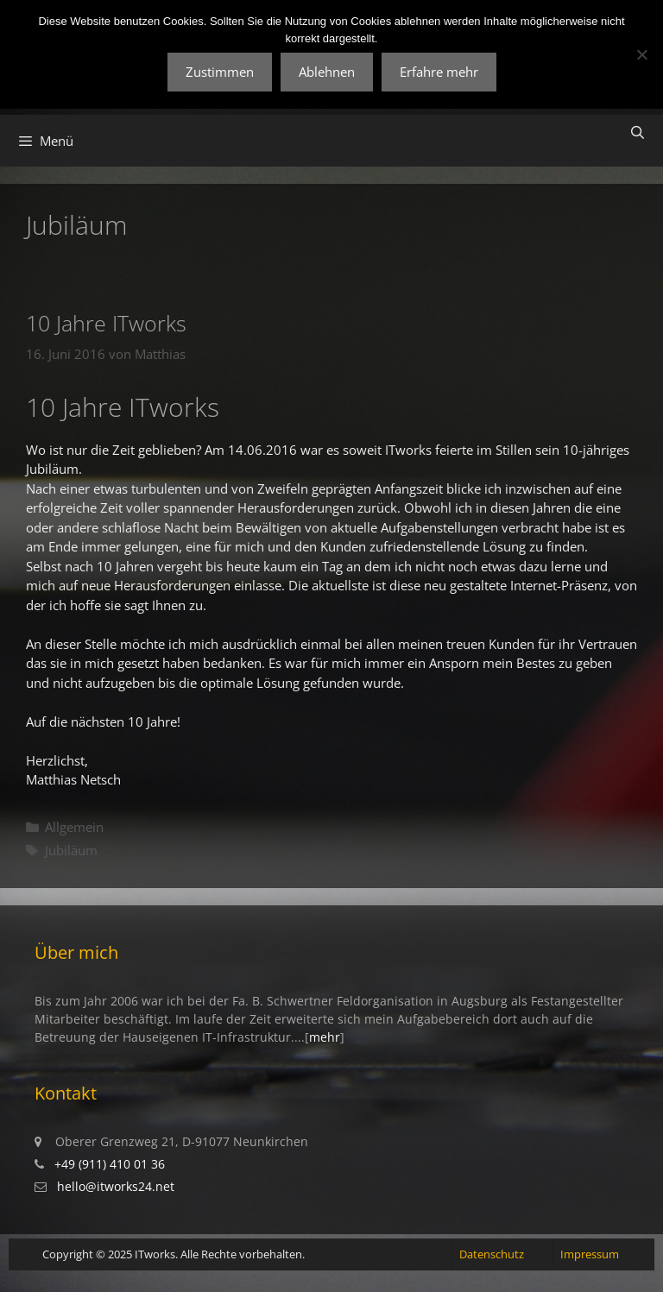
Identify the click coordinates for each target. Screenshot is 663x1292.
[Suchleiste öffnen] (637, 132)
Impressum (589, 1254)
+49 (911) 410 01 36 (109, 1164)
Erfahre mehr (439, 71)
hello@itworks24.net (115, 1186)
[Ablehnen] (641, 54)
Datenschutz (491, 1254)
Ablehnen (327, 71)
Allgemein (74, 826)
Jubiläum (71, 850)
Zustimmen (220, 71)
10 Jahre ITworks (106, 322)
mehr (324, 1037)
